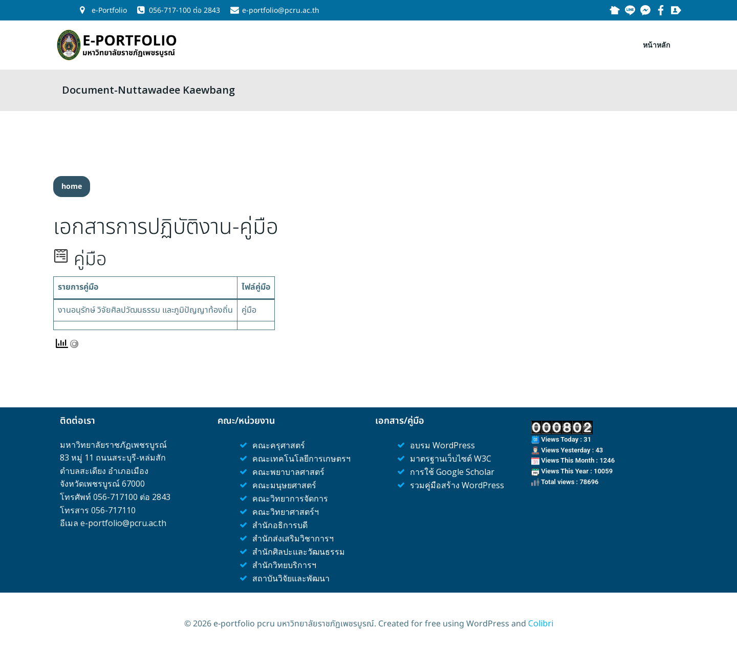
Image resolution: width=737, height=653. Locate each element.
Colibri (540, 622)
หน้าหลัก (660, 41)
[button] (71, 184)
